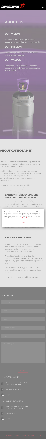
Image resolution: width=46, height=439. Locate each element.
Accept (23, 223)
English (34, 2)
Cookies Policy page (27, 218)
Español (41, 2)
